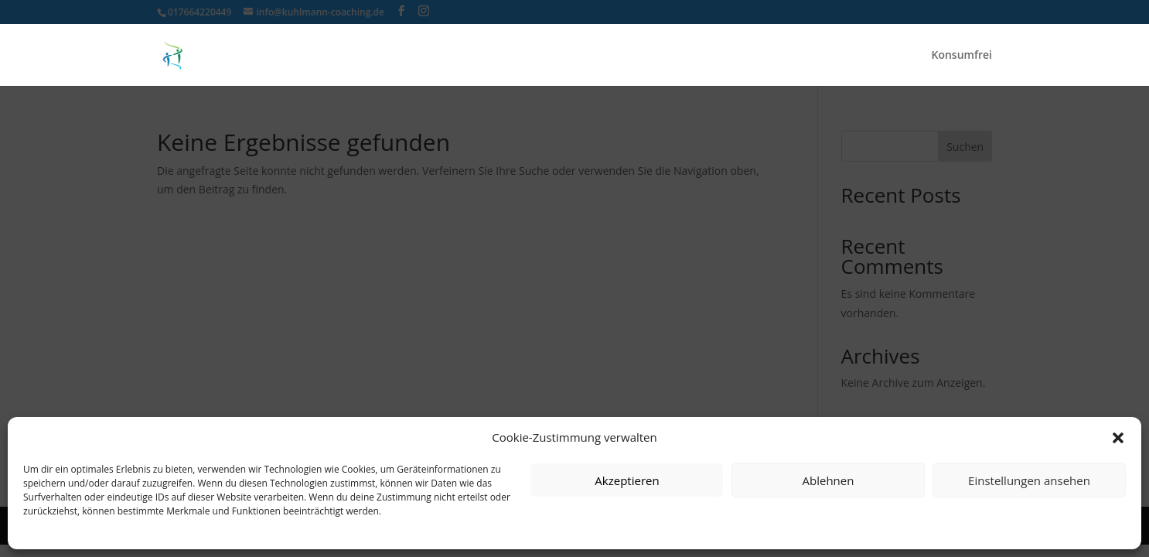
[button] (1118, 438)
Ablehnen (828, 480)
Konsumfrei (961, 56)
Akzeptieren (627, 480)
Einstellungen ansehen (1029, 480)
